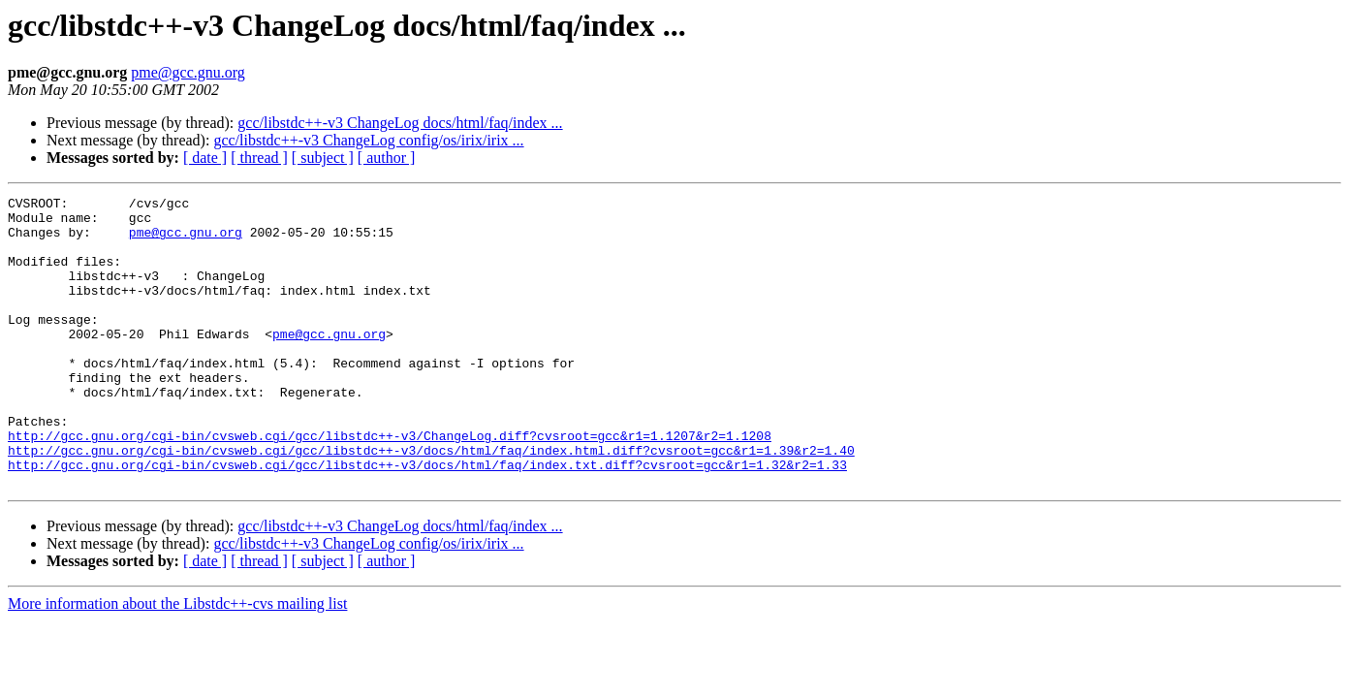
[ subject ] (323, 157)
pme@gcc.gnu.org (188, 72)
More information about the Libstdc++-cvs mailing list (177, 661)
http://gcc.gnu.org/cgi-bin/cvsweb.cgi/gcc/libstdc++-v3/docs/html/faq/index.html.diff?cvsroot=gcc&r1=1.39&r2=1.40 (431, 502)
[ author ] (387, 157)
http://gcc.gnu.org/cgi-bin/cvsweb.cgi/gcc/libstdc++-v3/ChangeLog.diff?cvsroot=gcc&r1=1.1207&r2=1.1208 (389, 484)
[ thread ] (259, 157)
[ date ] (205, 157)
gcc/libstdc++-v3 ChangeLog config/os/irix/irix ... (368, 140)
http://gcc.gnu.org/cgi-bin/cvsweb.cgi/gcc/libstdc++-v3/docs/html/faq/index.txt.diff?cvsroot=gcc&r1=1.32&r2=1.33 (427, 519)
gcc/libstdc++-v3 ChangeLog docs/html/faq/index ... (399, 122)
